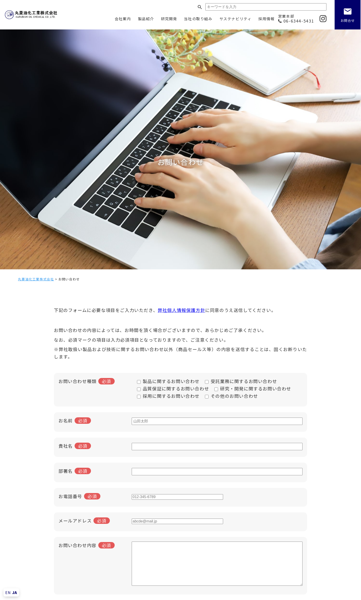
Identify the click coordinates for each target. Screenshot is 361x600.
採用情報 (266, 18)
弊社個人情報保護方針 (181, 310)
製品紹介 (146, 18)
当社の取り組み (198, 18)
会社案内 (123, 18)
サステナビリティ (235, 18)
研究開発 (169, 18)
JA (14, 592)
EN (8, 592)
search (200, 7)
